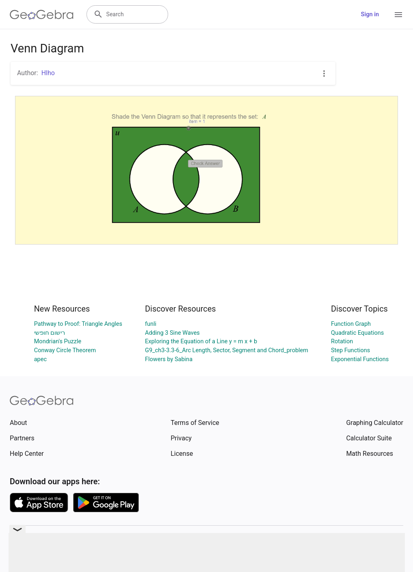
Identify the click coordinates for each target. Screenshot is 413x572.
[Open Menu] (398, 15)
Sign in (370, 14)
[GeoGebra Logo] (42, 15)
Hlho (48, 73)
